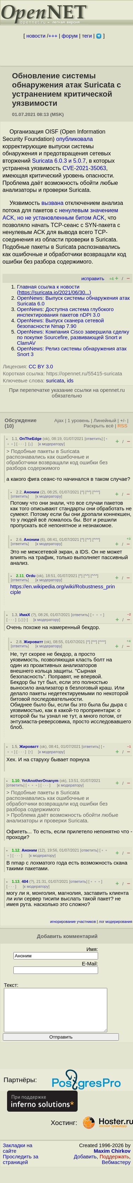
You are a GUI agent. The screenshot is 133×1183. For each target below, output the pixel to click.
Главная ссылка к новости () (54, 289)
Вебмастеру (116, 1171)
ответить (94, 439)
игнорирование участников (73, 922)
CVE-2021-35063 (84, 168)
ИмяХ (24, 615)
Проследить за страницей (20, 1168)
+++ (53, 36)
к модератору (51, 444)
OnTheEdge (30, 439)
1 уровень (78, 420)
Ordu (31, 576)
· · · (21, 444)
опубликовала (74, 139)
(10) (9, 426)
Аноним (31, 492)
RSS (122, 425)
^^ (88, 492)
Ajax (59, 420)
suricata (55, 380)
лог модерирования (115, 922)
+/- (123, 420)
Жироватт (33, 642)
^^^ (96, 492)
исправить (92, 278)
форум (70, 36)
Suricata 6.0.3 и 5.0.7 (59, 161)
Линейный (104, 420)
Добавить (85, 1165)
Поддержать (114, 1165)
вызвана (53, 203)
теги (87, 36)
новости (36, 36)
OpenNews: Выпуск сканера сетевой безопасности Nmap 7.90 (60, 323)
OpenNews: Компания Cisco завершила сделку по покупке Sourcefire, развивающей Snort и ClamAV (73, 337)
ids (70, 380)
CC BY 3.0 (41, 366)
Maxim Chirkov (112, 1159)
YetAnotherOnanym (40, 780)
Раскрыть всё (99, 425)
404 (25, 881)
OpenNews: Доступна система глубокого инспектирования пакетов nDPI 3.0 (65, 312)
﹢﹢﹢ (97, 615)
